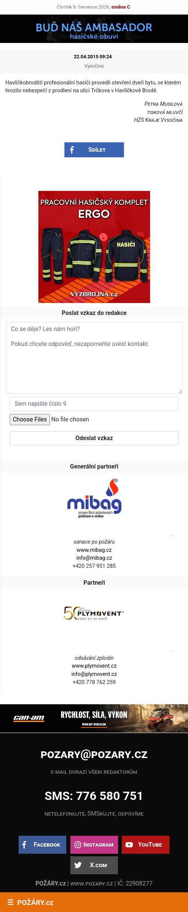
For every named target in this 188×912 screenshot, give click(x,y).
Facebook (47, 844)
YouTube (150, 844)
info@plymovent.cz (94, 674)
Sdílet (97, 149)
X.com (98, 865)
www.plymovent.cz (94, 666)
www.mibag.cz (94, 550)
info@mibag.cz (94, 558)
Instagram (98, 844)
